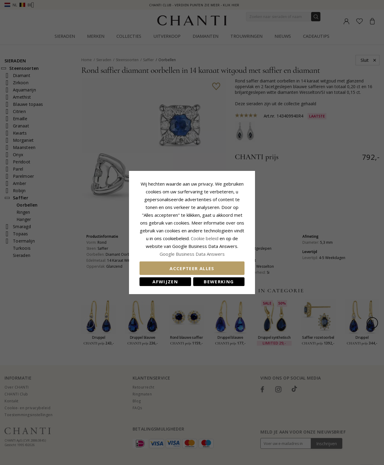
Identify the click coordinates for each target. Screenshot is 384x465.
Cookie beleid (205, 238)
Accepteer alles (192, 268)
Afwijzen (165, 282)
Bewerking (219, 282)
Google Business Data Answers (192, 254)
